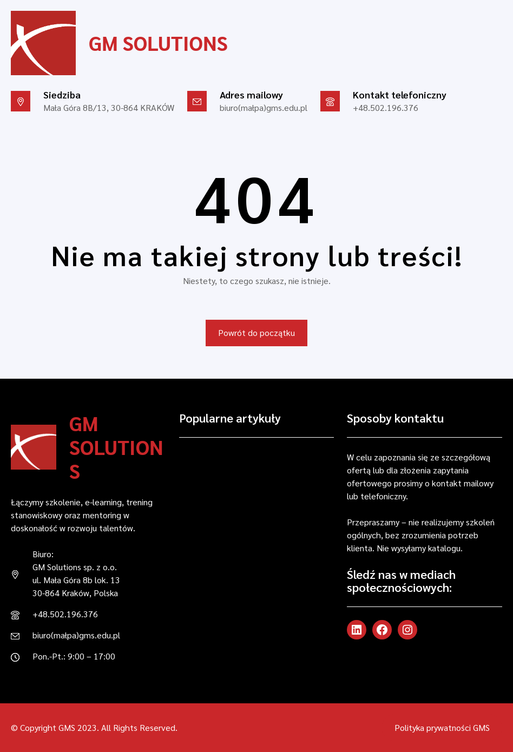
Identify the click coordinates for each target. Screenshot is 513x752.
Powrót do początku (256, 332)
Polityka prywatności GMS (442, 727)
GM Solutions (158, 43)
